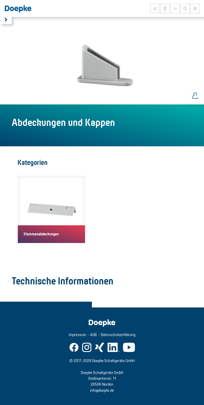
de (175, 8)
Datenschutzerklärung (118, 334)
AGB (93, 334)
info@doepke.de (102, 390)
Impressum (77, 334)
